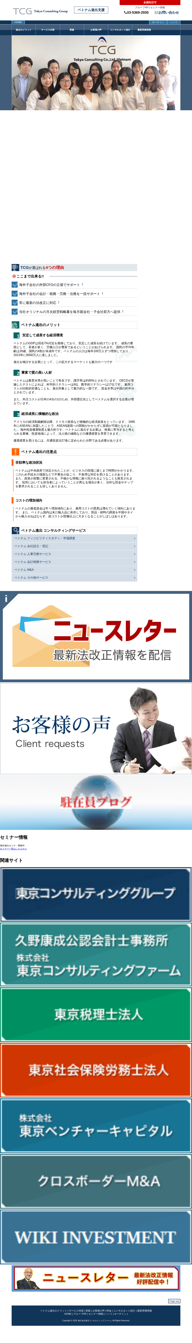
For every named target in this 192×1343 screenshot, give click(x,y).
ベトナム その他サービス (31, 577)
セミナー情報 (157, 7)
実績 (72, 29)
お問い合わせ (167, 12)
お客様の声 (96, 29)
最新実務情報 (144, 29)
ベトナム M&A (24, 569)
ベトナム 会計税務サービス (32, 561)
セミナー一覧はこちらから (13, 848)
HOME (18, 22)
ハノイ (173, 22)
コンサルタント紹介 (120, 29)
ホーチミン (158, 22)
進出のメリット (24, 29)
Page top (174, 1301)
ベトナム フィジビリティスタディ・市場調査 (44, 538)
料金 (108, 1310)
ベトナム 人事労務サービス (32, 554)
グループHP (141, 7)
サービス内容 (48, 29)
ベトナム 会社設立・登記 (31, 546)
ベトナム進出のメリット (53, 1310)
